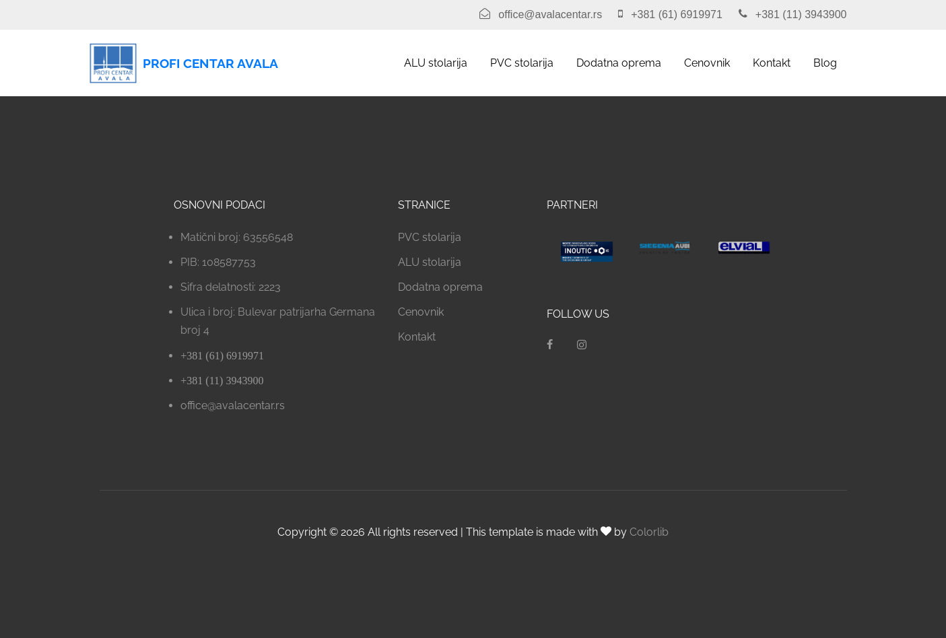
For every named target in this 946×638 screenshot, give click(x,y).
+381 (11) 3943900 (221, 380)
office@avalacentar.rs (232, 405)
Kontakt (771, 63)
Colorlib (649, 532)
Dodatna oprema (618, 63)
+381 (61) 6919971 (222, 355)
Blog (825, 63)
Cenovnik (707, 63)
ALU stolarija (435, 63)
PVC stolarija (521, 63)
